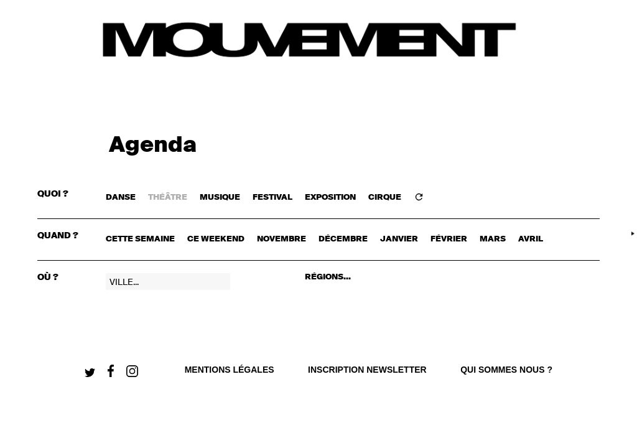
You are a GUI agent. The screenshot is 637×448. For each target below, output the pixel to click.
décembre (343, 239)
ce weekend (215, 239)
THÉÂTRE (167, 198)
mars (493, 239)
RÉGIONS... (328, 277)
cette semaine (140, 239)
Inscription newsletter (367, 370)
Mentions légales (229, 370)
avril (530, 239)
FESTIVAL (272, 198)
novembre (281, 239)
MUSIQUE (220, 198)
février (448, 239)
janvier (399, 239)
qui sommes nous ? (506, 370)
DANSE (121, 198)
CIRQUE (384, 198)
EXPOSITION (330, 198)
